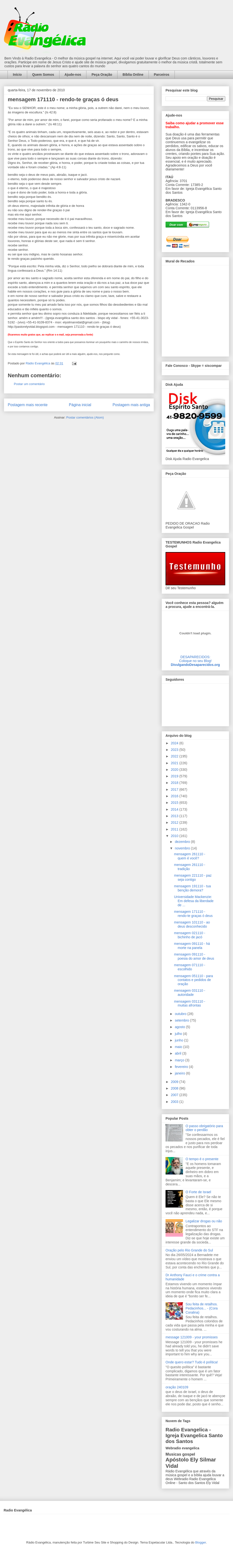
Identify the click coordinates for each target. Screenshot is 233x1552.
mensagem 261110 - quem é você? (189, 856)
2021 (175, 763)
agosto (180, 1027)
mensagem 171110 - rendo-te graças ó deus (193, 914)
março (180, 1060)
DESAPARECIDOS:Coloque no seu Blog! (195, 659)
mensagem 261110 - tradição (189, 867)
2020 (175, 770)
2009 (175, 1082)
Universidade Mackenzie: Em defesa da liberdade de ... (194, 901)
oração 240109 (177, 1387)
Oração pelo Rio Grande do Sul (189, 1250)
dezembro (183, 842)
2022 (175, 756)
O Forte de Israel (198, 1192)
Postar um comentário (29, 384)
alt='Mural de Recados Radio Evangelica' (195, 309)
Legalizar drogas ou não (204, 1221)
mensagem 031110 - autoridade (189, 993)
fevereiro (182, 1067)
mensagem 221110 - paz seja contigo (193, 877)
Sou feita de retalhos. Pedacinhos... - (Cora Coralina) (202, 1308)
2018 (175, 783)
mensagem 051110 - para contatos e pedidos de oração (193, 980)
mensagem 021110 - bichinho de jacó (189, 935)
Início (17, 74)
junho (179, 1040)
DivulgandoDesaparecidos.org (195, 665)
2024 (175, 743)
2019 (175, 776)
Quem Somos (43, 74)
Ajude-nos (73, 74)
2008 (175, 1088)
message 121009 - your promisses (192, 1337)
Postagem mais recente (28, 405)
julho (179, 1034)
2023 (175, 750)
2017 (175, 789)
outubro (181, 1014)
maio (179, 1047)
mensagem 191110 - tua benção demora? (192, 888)
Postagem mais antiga (131, 405)
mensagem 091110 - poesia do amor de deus (194, 956)
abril (178, 1053)
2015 (175, 803)
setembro (182, 1020)
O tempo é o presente (202, 1159)
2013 (175, 816)
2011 (175, 829)
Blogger (200, 1542)
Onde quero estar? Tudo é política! (192, 1362)
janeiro (180, 1073)
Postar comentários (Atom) (85, 417)
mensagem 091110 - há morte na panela (192, 946)
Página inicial (80, 405)
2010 (175, 836)
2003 (175, 1102)
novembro (183, 848)
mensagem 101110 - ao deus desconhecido (192, 924)
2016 (175, 796)
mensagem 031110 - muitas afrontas (189, 1003)
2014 (175, 809)
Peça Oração (102, 74)
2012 (175, 822)
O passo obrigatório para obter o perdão (204, 1128)
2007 (175, 1095)
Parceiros (161, 74)
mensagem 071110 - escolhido (189, 967)
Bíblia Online (133, 74)
